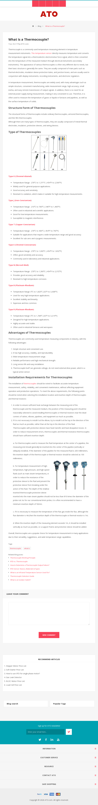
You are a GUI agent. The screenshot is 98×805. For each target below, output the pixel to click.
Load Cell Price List (14, 685)
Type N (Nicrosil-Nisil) (18, 265)
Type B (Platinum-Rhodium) (21, 285)
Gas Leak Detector (14, 677)
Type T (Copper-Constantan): (21, 224)
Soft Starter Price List (15, 670)
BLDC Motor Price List (15, 681)
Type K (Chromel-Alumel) (19, 176)
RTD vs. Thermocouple (19, 561)
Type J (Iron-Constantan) (19, 200)
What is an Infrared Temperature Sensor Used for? (30, 572)
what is (27, 548)
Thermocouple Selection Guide (22, 576)
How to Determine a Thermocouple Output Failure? (29, 565)
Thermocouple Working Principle (22, 558)
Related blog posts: (15, 554)
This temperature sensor (41, 53)
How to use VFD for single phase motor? (23, 673)
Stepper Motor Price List (16, 666)
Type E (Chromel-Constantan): (22, 245)
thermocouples (30, 383)
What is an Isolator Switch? (20, 580)
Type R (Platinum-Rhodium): (21, 309)
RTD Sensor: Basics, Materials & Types (25, 569)
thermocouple (15, 548)
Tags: (10, 544)
